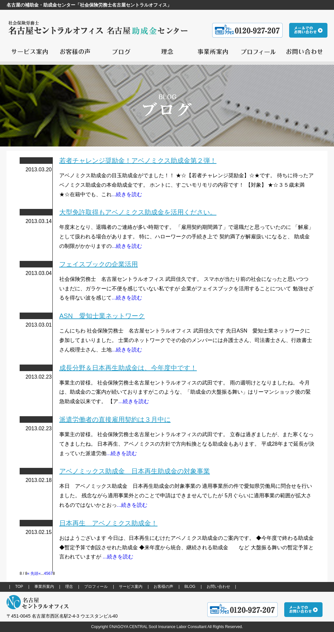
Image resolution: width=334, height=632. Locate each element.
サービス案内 (130, 586)
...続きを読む (127, 194)
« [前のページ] (39, 573)
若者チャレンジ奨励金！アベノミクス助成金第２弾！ (137, 160)
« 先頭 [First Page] (32, 573)
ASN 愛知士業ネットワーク (102, 315)
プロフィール (96, 586)
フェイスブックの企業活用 (98, 264)
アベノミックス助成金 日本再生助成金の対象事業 (134, 471)
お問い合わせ (218, 586)
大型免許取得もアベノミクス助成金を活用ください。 (137, 212)
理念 (69, 586)
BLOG (189, 586)
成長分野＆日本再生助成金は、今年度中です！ (128, 367)
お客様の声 (163, 586)
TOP (19, 586)
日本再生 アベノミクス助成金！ (108, 523)
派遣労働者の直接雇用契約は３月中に (115, 419)
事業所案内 (44, 586)
